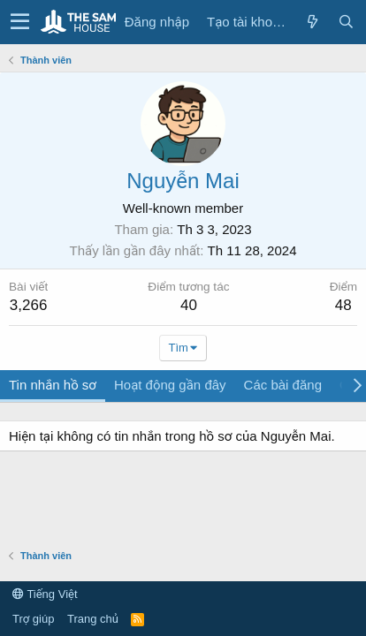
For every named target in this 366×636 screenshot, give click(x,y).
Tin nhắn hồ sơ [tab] (52, 384)
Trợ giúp (33, 618)
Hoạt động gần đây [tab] (170, 384)
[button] (20, 22)
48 (343, 305)
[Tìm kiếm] (345, 21)
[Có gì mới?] (312, 21)
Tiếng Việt (45, 594)
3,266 (29, 305)
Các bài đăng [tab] (283, 384)
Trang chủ (92, 618)
